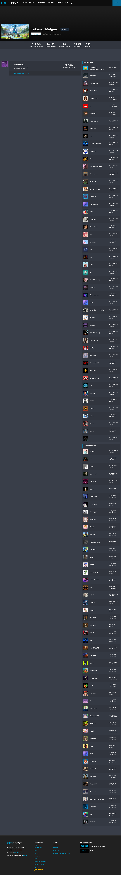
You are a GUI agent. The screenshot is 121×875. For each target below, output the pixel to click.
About (37, 853)
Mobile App (38, 848)
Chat (66, 3)
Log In (117, 3)
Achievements (36, 34)
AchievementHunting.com (61, 853)
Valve (25, 855)
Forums (31, 3)
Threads (55, 845)
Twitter (55, 848)
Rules (36, 850)
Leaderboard (51, 3)
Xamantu (17, 853)
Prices (54, 34)
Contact (37, 856)
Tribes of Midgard (44, 29)
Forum (59, 34)
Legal (36, 859)
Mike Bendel (18, 850)
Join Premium (39, 870)
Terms (37, 867)
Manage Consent (40, 861)
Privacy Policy (39, 864)
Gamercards (41, 3)
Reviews (60, 3)
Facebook (56, 850)
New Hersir (19, 64)
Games (25, 3)
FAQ (36, 845)
